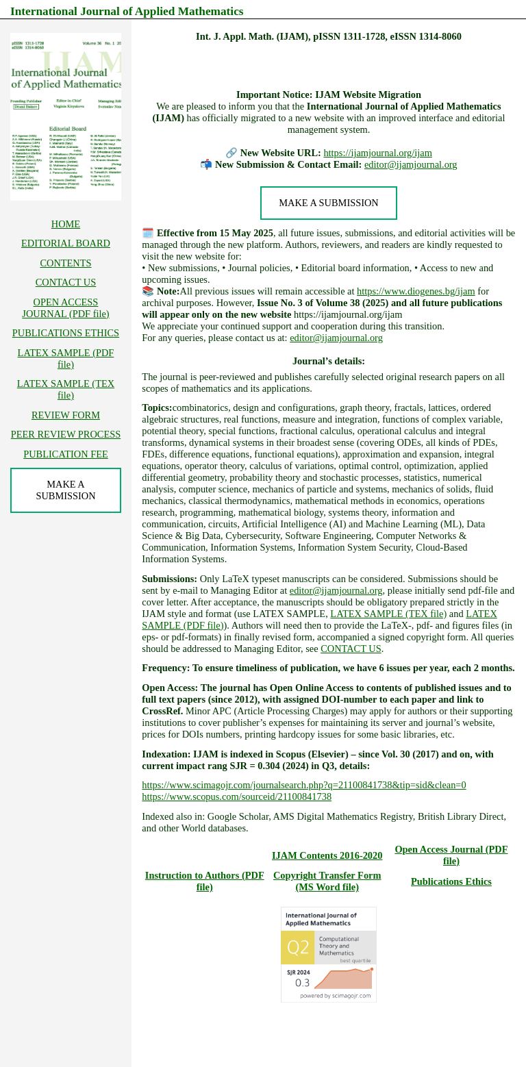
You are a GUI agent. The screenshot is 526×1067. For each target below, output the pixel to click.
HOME (65, 223)
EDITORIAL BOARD (65, 243)
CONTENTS (65, 263)
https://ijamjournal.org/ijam (377, 152)
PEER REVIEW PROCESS (66, 434)
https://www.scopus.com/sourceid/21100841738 (236, 796)
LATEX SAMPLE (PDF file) (66, 358)
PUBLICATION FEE (65, 454)
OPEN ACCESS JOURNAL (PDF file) (65, 308)
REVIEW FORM (66, 415)
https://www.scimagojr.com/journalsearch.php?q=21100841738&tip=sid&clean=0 (304, 784)
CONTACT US (351, 648)
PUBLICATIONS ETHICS (65, 332)
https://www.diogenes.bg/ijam (416, 291)
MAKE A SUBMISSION (329, 202)
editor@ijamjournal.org (411, 164)
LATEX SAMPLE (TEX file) (388, 613)
